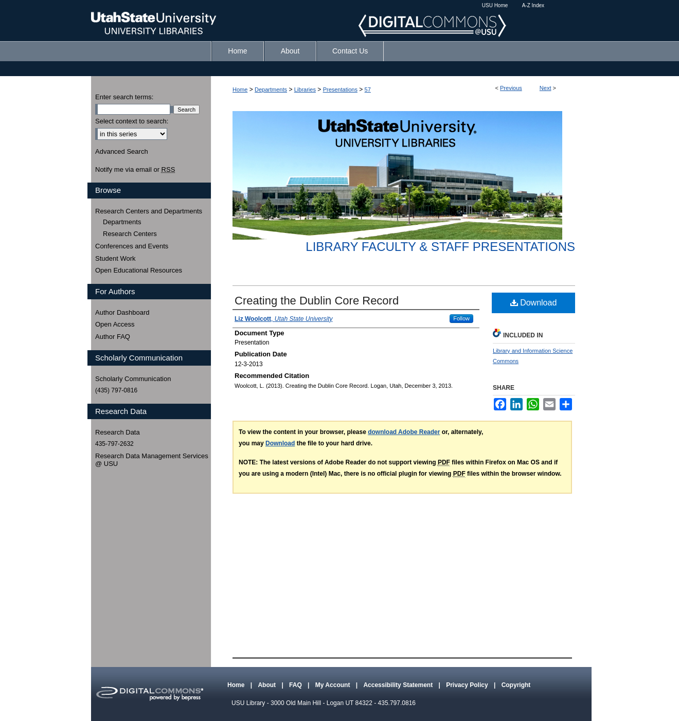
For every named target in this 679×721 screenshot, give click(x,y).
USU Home (495, 5)
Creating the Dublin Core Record (317, 300)
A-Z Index (533, 5)
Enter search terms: (124, 97)
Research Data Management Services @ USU (151, 460)
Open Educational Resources (138, 270)
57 (368, 89)
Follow (461, 318)
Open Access (115, 324)
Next (545, 88)
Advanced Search (121, 151)
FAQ (296, 685)
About (267, 685)
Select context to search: (131, 121)
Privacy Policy (468, 685)
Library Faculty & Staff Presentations (440, 247)
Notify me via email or (135, 170)
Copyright (516, 685)
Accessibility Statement (398, 685)
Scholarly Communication (133, 379)
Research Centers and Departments (148, 211)
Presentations (340, 89)
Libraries (305, 89)
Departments (271, 89)
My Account (333, 685)
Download (533, 302)
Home (240, 89)
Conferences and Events (131, 246)
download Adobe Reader (404, 432)
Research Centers (130, 234)
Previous (511, 88)
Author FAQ (112, 336)
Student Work (115, 258)
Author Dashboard (122, 312)
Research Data (117, 432)
